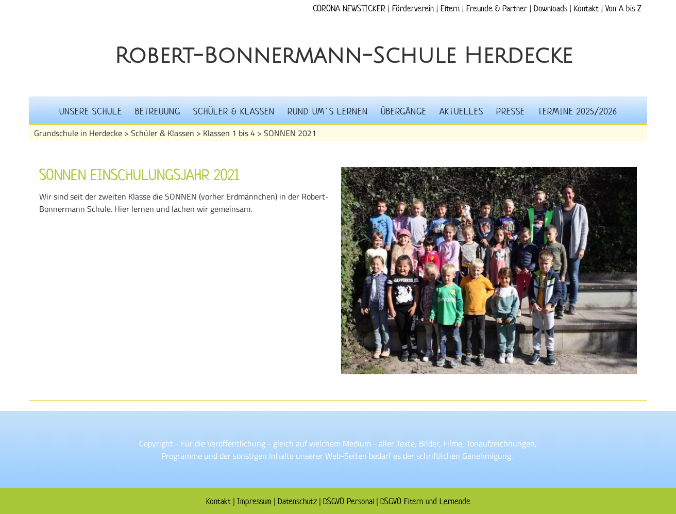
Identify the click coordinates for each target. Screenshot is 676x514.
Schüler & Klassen (234, 111)
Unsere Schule (90, 111)
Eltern (450, 8)
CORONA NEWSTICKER (349, 8)
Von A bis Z (623, 8)
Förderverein (413, 8)
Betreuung (157, 111)
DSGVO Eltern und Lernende (425, 501)
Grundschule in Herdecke (78, 133)
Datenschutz (297, 501)
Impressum (254, 501)
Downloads (550, 8)
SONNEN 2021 (290, 133)
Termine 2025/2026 (577, 111)
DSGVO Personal (348, 501)
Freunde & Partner (496, 8)
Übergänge (404, 111)
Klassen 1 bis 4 (229, 133)
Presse (510, 111)
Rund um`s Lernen (328, 111)
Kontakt (586, 8)
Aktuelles (461, 111)
